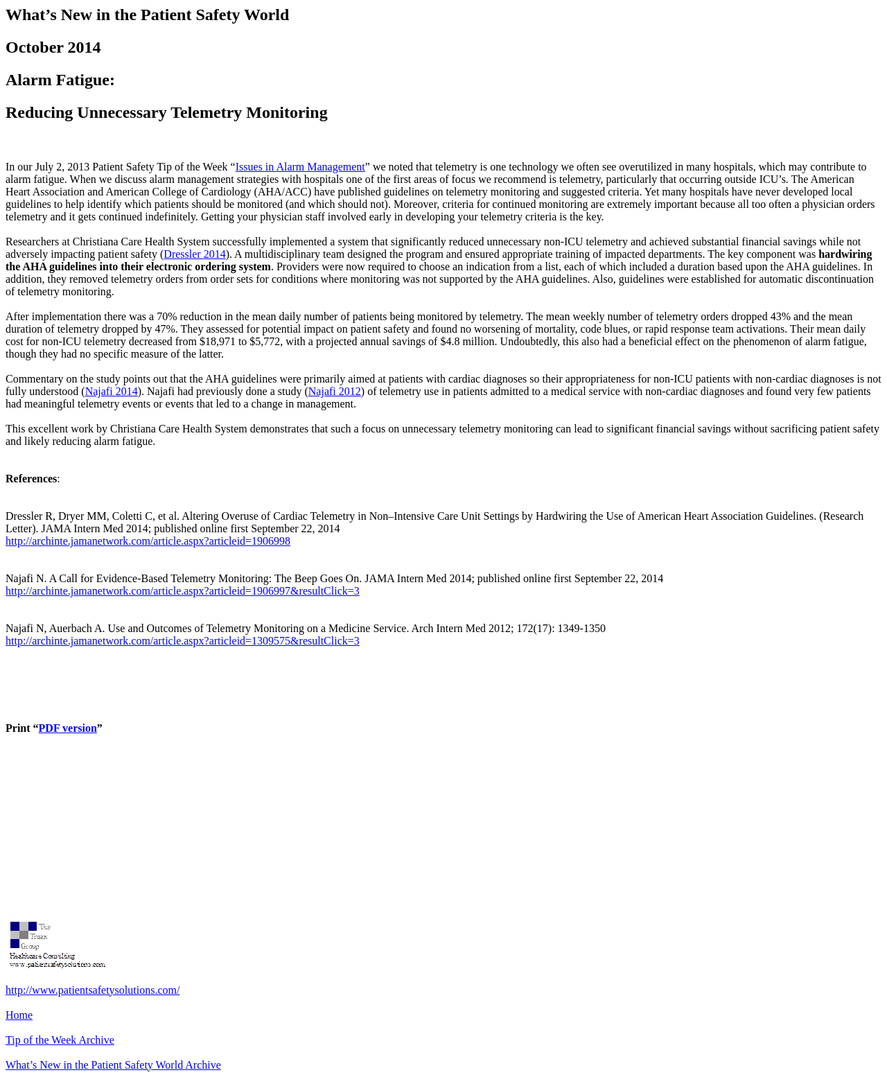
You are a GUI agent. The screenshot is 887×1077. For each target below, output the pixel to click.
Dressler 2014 (194, 254)
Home (19, 1015)
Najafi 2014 (111, 391)
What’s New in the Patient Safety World (113, 1065)
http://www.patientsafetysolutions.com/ (92, 990)
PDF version (68, 728)
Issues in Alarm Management (300, 167)
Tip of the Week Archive (60, 1040)
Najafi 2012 (334, 391)
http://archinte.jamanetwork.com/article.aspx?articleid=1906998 (148, 541)
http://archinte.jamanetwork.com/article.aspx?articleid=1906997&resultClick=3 (183, 591)
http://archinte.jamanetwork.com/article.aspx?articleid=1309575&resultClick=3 (183, 641)
